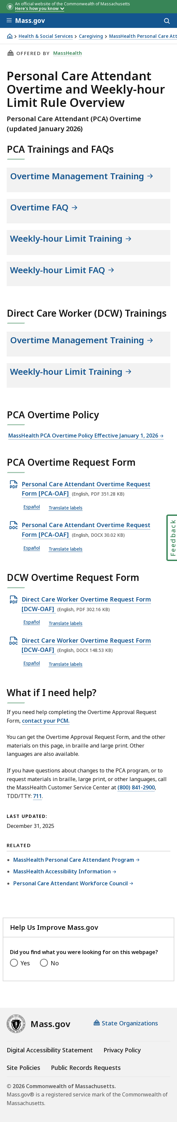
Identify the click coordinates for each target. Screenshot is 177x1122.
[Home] (10, 36)
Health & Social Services (46, 36)
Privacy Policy (122, 1050)
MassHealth (67, 52)
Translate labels (66, 508)
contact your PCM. (46, 720)
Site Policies (23, 1068)
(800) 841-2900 (136, 787)
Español (31, 507)
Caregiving (91, 36)
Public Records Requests (86, 1068)
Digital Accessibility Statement (50, 1050)
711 (37, 796)
